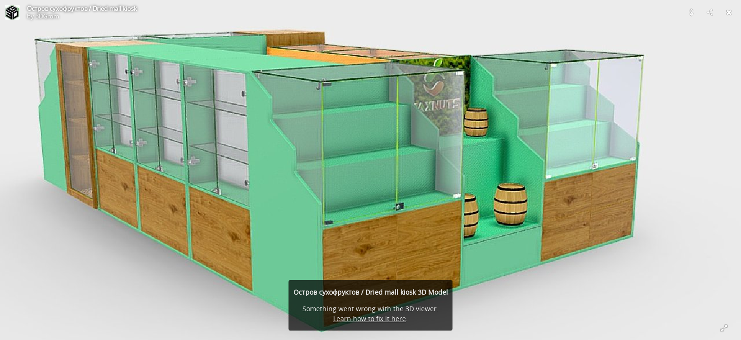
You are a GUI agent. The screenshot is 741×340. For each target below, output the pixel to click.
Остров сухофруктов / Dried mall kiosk (82, 8)
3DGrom (47, 16)
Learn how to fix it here (369, 318)
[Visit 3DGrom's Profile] (12, 12)
